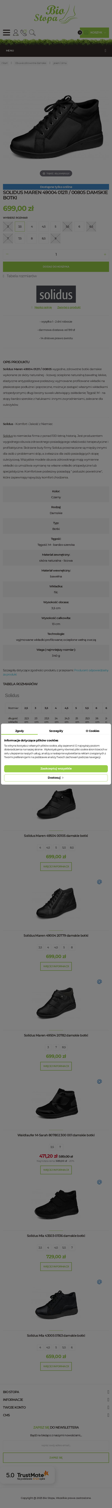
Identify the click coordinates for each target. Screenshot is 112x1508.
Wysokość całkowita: (56, 618)
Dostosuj (56, 777)
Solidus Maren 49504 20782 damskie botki (56, 1035)
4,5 (48, 847)
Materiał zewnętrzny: (56, 554)
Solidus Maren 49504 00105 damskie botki (56, 836)
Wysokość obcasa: (56, 602)
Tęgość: (56, 539)
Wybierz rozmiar (15, 217)
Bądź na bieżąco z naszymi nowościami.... (56, 1435)
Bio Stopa (49, 1497)
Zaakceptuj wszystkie (56, 768)
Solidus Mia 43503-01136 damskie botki (56, 1236)
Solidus (8, 436)
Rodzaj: (56, 507)
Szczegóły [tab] (56, 731)
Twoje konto (14, 1407)
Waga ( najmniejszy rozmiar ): (56, 650)
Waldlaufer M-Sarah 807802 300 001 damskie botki (56, 1135)
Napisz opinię (43, 307)
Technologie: (55, 634)
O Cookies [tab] (92, 731)
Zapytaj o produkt (69, 307)
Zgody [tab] (19, 731)
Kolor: (56, 491)
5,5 (64, 847)
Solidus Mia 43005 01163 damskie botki (56, 1335)
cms (6, 1415)
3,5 (40, 947)
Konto (15, 33)
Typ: (56, 523)
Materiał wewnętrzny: (56, 570)
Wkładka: (56, 586)
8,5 (72, 847)
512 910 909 (22, 33)
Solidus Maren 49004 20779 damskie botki (56, 935)
